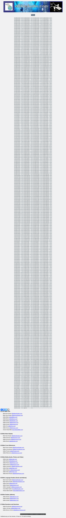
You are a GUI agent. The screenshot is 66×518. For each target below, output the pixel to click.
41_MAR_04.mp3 (17, 333)
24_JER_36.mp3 (17, 274)
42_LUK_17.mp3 (26, 342)
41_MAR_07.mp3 (45, 333)
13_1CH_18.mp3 (45, 133)
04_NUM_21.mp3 (27, 62)
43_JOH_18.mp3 (36, 350)
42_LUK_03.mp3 (45, 337)
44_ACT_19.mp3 (17, 358)
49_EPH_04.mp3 (17, 379)
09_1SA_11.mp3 (36, 98)
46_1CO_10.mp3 (45, 368)
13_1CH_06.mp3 (45, 129)
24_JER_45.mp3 (26, 276)
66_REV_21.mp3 (45, 406)
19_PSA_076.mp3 (27, 199)
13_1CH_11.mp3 (17, 132)
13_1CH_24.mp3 (26, 136)
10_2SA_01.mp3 (45, 104)
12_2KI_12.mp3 (16, 124)
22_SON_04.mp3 (36, 238)
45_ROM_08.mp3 (27, 363)
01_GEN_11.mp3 (36, 20)
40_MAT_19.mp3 (45, 327)
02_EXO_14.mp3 (45, 37)
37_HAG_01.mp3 (26, 316)
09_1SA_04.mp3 (45, 95)
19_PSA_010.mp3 (46, 176)
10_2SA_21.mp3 (45, 111)
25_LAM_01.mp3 (26, 279)
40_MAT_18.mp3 (36, 327)
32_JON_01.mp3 (26, 309)
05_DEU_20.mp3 (17, 74)
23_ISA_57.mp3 (45, 258)
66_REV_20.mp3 (36, 406)
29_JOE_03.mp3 (36, 305)
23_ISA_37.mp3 (45, 251)
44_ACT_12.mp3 (26, 355)
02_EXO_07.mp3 (17, 36)
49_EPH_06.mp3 (36, 379)
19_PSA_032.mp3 (27, 184)
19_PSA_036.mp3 (27, 186)
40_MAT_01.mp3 (26, 322)
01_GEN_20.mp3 (45, 23)
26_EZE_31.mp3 (17, 291)
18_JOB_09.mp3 (17, 163)
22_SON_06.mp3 (17, 239)
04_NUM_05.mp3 (27, 57)
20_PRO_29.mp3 (17, 233)
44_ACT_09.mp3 (36, 354)
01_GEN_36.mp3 (45, 28)
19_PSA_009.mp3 (36, 176)
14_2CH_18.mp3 (17, 144)
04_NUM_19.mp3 (46, 61)
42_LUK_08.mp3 (17, 339)
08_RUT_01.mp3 (17, 94)
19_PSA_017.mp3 (36, 179)
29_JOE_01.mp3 (17, 305)
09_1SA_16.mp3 (45, 99)
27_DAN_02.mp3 (45, 296)
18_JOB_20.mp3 (45, 166)
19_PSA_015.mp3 (17, 179)
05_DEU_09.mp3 (26, 70)
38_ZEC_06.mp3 (17, 318)
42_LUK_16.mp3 (17, 342)
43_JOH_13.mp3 (26, 348)
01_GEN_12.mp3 (45, 20)
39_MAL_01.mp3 (26, 321)
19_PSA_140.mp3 (27, 220)
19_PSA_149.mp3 (36, 222)
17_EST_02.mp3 (45, 157)
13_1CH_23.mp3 (17, 136)
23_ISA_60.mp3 (36, 259)
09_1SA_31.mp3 (36, 104)
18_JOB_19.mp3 (36, 166)
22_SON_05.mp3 (45, 238)
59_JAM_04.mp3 (26, 394)
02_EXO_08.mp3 (26, 36)
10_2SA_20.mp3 (36, 111)
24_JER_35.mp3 (45, 272)
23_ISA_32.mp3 (36, 250)
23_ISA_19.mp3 (26, 246)
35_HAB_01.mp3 (45, 313)
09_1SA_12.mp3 (45, 98)
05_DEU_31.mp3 (45, 77)
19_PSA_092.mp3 (27, 204)
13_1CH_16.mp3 (26, 133)
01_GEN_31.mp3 (36, 27)
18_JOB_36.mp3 (45, 171)
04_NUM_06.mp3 (36, 57)
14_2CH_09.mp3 (45, 140)
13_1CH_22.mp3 (45, 134)
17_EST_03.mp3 (17, 158)
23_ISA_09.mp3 (45, 242)
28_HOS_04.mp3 (26, 301)
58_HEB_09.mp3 (26, 392)
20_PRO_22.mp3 (26, 230)
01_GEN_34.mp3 (26, 28)
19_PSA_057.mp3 (36, 192)
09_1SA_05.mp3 (17, 96)
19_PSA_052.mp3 (27, 191)
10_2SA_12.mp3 (36, 108)
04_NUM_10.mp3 (36, 58)
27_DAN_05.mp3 (36, 297)
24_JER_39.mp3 (45, 274)
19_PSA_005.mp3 (36, 175)
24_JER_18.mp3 (36, 267)
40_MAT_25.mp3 (26, 330)
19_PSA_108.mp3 (27, 209)
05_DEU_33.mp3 (26, 78)
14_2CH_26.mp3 (17, 146)
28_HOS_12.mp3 (26, 304)
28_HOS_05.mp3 (36, 301)
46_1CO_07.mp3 (17, 368)
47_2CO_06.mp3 (45, 372)
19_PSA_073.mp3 (36, 197)
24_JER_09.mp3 (26, 264)
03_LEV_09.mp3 (36, 49)
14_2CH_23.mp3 (26, 145)
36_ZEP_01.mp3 (36, 314)
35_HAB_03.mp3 (26, 314)
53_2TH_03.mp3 (36, 384)
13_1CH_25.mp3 (36, 136)
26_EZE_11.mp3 (17, 284)
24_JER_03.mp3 (45, 262)
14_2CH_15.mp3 (26, 142)
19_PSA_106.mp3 (46, 208)
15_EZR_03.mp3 (26, 150)
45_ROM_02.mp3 (46, 360)
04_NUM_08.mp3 (17, 58)
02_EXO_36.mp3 (26, 45)
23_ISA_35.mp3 (26, 251)
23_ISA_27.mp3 (26, 249)
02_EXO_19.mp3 (17, 40)
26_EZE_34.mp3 (45, 291)
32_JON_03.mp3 (45, 309)
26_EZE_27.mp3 (17, 289)
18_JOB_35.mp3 (36, 171)
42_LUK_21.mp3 (26, 343)
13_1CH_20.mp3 (26, 134)
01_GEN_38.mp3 (26, 29)
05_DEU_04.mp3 (17, 69)
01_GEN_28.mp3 (45, 25)
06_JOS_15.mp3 (26, 83)
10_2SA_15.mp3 (26, 109)
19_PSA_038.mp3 (46, 186)
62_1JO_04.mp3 (36, 398)
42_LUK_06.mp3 (36, 338)
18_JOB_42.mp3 (26, 174)
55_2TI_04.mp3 (16, 388)
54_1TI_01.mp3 (45, 384)
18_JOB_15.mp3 (36, 165)
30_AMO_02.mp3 (17, 306)
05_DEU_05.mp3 (26, 69)
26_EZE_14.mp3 (45, 284)
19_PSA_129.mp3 (36, 216)
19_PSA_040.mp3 (27, 187)
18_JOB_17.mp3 (17, 166)
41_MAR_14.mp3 (36, 335)
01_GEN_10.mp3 (26, 20)
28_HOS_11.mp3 (17, 304)
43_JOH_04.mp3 (17, 346)
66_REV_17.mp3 (45, 405)
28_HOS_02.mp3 (45, 300)
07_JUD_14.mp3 (17, 91)
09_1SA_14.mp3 (26, 99)
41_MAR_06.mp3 (36, 333)
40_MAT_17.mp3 (26, 327)
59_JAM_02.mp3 (45, 393)
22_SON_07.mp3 (26, 239)
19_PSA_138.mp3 (46, 218)
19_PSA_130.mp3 (46, 216)
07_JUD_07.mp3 (26, 88)
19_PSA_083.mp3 (17, 201)
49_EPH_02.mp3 (36, 377)
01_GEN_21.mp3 (17, 24)
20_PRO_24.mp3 (45, 230)
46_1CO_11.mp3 (17, 369)
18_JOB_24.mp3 (45, 167)
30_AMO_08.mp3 (36, 308)
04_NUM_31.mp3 (46, 65)
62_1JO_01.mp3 (45, 397)
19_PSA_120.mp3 (27, 213)
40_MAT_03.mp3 (45, 322)
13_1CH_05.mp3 (36, 129)
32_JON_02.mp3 (36, 309)
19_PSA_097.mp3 (36, 205)
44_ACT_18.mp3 (45, 356)
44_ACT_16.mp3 (26, 356)
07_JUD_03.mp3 (26, 87)
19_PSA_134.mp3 (46, 217)
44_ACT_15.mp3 (17, 356)
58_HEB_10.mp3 (36, 392)
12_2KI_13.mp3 (26, 124)
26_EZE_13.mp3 (36, 284)
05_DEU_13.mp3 (26, 71)
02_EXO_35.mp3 (17, 45)
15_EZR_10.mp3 (17, 153)
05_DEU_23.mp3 (45, 74)
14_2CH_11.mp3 (26, 141)
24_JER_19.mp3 (45, 267)
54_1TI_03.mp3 (26, 385)
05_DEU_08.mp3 (17, 70)
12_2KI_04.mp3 (16, 121)
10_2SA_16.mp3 (36, 109)
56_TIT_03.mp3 (45, 388)
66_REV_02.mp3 (17, 401)
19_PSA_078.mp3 (46, 199)
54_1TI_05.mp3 (45, 385)
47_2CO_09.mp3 (36, 373)
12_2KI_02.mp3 (35, 120)
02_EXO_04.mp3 (26, 35)
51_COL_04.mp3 (36, 381)
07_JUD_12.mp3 (36, 90)
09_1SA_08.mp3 (45, 96)
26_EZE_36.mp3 (26, 292)
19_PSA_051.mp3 (17, 191)
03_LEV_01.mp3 (36, 46)
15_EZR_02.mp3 (17, 150)
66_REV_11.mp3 (26, 404)
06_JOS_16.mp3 (36, 83)
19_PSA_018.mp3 (46, 179)
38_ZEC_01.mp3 (45, 316)
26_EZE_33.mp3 (36, 291)
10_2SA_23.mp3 (26, 112)
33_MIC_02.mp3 (36, 310)
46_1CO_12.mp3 (26, 369)
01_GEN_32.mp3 (45, 27)
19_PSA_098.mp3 (46, 205)
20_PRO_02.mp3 (26, 224)
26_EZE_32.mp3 (26, 291)
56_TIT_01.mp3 (26, 388)
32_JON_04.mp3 (17, 310)
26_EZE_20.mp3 (26, 287)
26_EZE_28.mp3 (26, 289)
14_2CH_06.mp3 (17, 140)
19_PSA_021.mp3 (36, 180)
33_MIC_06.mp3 (36, 312)
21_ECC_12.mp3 (36, 237)
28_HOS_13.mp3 (36, 304)
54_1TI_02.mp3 (16, 385)
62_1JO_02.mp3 (17, 398)
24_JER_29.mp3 (26, 271)
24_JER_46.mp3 (36, 276)
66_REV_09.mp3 (45, 402)
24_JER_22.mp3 (36, 268)
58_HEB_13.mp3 (26, 393)
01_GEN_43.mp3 (36, 31)
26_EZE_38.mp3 (45, 292)
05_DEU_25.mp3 (26, 75)
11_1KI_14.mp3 (16, 117)
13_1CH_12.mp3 (26, 132)
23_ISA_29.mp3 (45, 249)
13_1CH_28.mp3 (26, 137)
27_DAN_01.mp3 (36, 296)
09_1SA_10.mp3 (26, 98)
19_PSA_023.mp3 (17, 182)
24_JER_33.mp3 (26, 272)
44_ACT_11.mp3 (17, 355)
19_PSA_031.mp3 (17, 184)
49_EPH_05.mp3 (26, 379)
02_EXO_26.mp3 (45, 41)
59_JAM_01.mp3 (36, 393)
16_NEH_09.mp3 (26, 155)
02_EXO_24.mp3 (26, 41)
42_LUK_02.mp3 (36, 337)
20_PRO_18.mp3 (26, 229)
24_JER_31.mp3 (45, 271)
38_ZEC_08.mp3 (36, 318)
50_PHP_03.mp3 (26, 380)
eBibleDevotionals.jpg (24, 514)
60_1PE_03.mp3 (26, 396)
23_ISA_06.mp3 (17, 242)
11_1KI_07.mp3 (26, 115)
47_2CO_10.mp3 (45, 373)
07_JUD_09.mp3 (45, 88)
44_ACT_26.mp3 (45, 359)
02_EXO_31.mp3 (17, 44)
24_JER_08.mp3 (17, 264)
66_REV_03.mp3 (26, 401)
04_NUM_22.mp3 (36, 62)
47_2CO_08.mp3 (26, 373)
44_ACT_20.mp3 (26, 358)
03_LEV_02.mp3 (45, 46)
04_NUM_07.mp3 (46, 57)
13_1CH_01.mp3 (36, 128)
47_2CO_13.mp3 (36, 375)
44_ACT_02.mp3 (45, 351)
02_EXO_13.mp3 (36, 37)
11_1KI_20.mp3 (35, 119)
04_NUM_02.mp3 (36, 56)
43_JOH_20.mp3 (17, 351)
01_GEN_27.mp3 (36, 25)
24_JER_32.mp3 (17, 272)
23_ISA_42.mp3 (17, 254)
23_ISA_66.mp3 (17, 262)
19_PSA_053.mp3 (36, 191)
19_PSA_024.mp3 (27, 182)
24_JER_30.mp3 (36, 271)
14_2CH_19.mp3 (26, 144)
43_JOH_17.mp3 (26, 350)
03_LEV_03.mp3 (17, 48)
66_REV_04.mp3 (36, 401)
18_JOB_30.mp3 (26, 170)
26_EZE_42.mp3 (45, 293)
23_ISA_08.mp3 (36, 242)
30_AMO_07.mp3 (27, 308)
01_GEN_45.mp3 (17, 32)
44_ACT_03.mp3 (17, 352)
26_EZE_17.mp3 (36, 285)
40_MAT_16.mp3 (17, 327)
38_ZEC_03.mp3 (26, 317)
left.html (31, 514)
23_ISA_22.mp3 (17, 247)
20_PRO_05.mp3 (17, 225)
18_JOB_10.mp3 (26, 163)
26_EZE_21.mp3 (36, 287)
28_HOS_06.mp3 (45, 301)
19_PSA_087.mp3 (17, 203)
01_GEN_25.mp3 (17, 25)
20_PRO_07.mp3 (36, 225)
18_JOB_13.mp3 (17, 165)
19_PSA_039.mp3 (17, 187)
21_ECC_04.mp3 (36, 234)
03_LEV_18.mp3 (45, 52)
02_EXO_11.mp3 (17, 37)
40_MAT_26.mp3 (36, 330)
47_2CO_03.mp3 (17, 372)
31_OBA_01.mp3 (17, 309)
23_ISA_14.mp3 (17, 245)
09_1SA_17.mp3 (17, 100)
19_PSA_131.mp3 (17, 217)
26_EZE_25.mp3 (36, 288)
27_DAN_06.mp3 (45, 297)
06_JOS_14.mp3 (17, 83)
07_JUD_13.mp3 (45, 90)
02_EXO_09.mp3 (36, 36)
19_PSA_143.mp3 (17, 221)
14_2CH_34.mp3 (17, 149)
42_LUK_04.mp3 (17, 338)
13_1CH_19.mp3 (17, 134)
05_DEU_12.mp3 (17, 71)
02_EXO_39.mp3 (17, 46)
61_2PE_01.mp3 (17, 397)
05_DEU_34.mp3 (36, 78)
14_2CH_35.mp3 (26, 149)
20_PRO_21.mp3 (17, 230)
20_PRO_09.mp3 (17, 226)
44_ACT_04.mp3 (26, 352)
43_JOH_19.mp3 (45, 350)
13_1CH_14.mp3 (45, 132)
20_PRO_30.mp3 (26, 233)
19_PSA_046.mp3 (46, 188)
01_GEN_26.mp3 (26, 25)
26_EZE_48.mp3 (26, 296)
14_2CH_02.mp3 (17, 138)
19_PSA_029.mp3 (36, 183)
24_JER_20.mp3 (17, 268)
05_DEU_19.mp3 (45, 73)
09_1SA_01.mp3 (17, 95)
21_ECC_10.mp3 (17, 237)
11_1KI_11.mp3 (26, 116)
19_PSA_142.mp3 (46, 220)
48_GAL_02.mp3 (17, 376)
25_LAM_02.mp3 (36, 279)
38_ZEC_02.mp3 (17, 317)
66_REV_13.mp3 (45, 404)
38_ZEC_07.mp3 (26, 318)
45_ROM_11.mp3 (17, 364)
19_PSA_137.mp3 (36, 218)
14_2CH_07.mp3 (26, 140)
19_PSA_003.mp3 (17, 175)
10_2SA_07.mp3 (26, 107)
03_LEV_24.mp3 (26, 54)
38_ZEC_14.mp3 (17, 321)
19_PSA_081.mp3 (36, 200)
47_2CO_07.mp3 (17, 373)
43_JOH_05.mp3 (26, 346)
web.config (42, 514)
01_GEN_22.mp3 (26, 24)
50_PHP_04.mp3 (36, 380)
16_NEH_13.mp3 (26, 157)
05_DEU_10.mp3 (36, 70)
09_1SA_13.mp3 (17, 99)
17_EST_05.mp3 (36, 158)
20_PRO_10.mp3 (26, 226)
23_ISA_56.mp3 (36, 258)
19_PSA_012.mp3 (27, 178)
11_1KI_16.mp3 (35, 117)
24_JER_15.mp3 (45, 266)
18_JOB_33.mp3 (17, 171)
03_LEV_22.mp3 (45, 53)
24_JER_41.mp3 (26, 275)
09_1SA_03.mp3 (36, 95)
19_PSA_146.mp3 (46, 221)
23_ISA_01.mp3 (45, 239)
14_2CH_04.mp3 (36, 138)
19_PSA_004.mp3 (27, 175)
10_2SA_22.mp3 (17, 112)
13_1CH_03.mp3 (17, 129)
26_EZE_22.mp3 (45, 287)
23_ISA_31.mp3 (26, 250)
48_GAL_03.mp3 (26, 376)
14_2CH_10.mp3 (17, 141)
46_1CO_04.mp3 (26, 367)
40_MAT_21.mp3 (26, 329)
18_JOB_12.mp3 (45, 163)
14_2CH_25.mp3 (45, 145)
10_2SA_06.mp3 (17, 107)
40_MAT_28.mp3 (17, 331)
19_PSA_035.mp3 (17, 186)
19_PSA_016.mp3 (27, 179)
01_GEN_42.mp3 (26, 31)
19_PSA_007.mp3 (17, 176)
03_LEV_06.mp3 (45, 48)
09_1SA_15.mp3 (36, 99)
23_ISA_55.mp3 (26, 258)
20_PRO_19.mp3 (36, 229)
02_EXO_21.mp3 (36, 40)
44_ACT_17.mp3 (36, 356)
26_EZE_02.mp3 (45, 280)
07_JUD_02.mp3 (17, 87)
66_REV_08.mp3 (36, 402)
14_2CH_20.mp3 (36, 144)
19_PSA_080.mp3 (27, 200)
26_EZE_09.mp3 (36, 283)
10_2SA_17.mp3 (45, 109)
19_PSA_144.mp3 (27, 221)
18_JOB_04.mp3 (45, 161)
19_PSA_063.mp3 (17, 195)
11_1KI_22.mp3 (16, 120)
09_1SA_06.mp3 (26, 96)
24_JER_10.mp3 (36, 264)
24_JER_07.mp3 (45, 263)
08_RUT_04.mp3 (45, 94)
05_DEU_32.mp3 (17, 78)
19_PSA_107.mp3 (17, 209)
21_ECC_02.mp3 (17, 234)
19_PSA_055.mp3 (17, 192)
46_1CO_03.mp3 (17, 367)
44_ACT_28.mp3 (26, 360)
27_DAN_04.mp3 (26, 297)
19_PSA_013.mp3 (36, 178)
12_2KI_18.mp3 (35, 125)
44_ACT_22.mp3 (45, 358)
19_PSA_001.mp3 (36, 174)
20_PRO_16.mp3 (45, 228)
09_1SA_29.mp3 (17, 104)
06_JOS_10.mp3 (17, 82)
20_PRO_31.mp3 (36, 233)
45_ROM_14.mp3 (46, 364)
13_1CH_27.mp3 (17, 137)
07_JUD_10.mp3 (17, 90)
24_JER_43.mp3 (45, 275)
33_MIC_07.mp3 (45, 312)
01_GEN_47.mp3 (36, 32)
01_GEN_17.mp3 (17, 23)
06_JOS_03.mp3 (26, 79)
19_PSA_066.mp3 (46, 195)
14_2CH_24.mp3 (36, 145)
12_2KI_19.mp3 (45, 125)
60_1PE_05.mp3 (45, 396)
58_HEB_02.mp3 (36, 389)
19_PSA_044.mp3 (27, 188)
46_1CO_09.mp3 (36, 368)
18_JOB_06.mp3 (26, 162)
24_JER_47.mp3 (45, 276)
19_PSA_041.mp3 (36, 187)
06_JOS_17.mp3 (45, 83)
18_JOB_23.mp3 (36, 167)
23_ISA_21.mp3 (45, 246)
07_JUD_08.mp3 (36, 88)
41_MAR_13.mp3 (26, 335)
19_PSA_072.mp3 (27, 197)
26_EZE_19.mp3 (17, 287)
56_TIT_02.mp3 (35, 388)
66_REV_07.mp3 (26, 402)
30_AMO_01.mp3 (46, 305)
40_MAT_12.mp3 (17, 326)
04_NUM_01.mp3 (27, 56)
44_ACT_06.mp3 (45, 352)
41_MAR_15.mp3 (45, 335)
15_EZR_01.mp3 (45, 149)
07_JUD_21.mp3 (45, 92)
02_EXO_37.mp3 (36, 45)
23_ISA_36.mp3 (36, 251)
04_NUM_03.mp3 (46, 56)
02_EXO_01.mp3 (36, 33)
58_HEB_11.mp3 (45, 392)
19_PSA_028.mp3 (27, 183)
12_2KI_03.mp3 (45, 120)
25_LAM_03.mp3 (45, 279)
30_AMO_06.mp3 (17, 308)
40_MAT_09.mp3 (26, 325)
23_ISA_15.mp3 (26, 245)
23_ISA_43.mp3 (26, 254)
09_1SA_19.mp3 (36, 100)
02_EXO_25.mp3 (36, 41)
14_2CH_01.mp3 (45, 137)
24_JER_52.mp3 (17, 279)
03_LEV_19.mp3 (17, 53)
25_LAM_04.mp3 (17, 280)
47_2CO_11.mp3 (17, 375)
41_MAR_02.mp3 (36, 331)
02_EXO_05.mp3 (36, 35)
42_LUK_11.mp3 (45, 339)
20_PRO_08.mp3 (45, 225)
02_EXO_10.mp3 (45, 36)
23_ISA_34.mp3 (17, 251)
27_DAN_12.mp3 (26, 300)
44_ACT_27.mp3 (17, 360)
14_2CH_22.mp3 (17, 145)
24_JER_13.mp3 (26, 266)
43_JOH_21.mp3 (26, 351)
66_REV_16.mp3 (36, 405)
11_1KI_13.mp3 (45, 116)
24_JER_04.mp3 (17, 263)
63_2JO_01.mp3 (17, 400)
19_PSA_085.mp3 (36, 201)
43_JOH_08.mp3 (17, 347)
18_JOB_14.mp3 (26, 165)
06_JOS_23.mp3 (26, 86)
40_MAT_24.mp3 (17, 330)
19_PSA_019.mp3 (17, 180)
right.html (36, 514)
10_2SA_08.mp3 (36, 107)
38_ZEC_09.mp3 (45, 318)
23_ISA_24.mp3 (36, 247)
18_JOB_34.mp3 (26, 171)
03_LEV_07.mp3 (17, 49)
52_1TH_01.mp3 (45, 381)
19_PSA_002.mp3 (46, 174)
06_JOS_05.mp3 (45, 79)
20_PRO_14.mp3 (26, 228)
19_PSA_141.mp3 (36, 220)
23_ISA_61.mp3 (45, 259)
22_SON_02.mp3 (17, 238)
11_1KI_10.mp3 (16, 116)
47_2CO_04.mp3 (26, 372)
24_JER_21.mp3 (26, 268)
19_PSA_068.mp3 (27, 196)
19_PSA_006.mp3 (46, 175)
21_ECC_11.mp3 (26, 237)
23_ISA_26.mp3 (17, 249)
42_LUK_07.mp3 (45, 338)
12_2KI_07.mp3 (45, 121)
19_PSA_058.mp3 (46, 192)
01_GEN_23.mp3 (36, 24)
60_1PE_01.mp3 (45, 394)
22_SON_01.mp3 (45, 237)
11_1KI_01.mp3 (45, 112)
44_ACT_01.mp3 (36, 351)
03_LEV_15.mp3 (17, 52)
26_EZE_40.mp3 (26, 293)
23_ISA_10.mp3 (17, 243)
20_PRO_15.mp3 (36, 228)
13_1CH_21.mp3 (36, 134)
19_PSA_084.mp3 (27, 201)
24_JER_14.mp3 (36, 266)
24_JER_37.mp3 (26, 274)
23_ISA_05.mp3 (45, 241)
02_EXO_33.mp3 (36, 44)
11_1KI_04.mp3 (35, 113)
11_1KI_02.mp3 (16, 113)
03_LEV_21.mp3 (36, 53)
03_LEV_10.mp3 (45, 49)
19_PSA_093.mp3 (36, 204)
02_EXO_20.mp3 (26, 40)
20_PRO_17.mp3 (17, 229)
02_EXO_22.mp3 (45, 40)
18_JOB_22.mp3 (26, 167)
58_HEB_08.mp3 (17, 392)
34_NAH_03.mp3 (36, 313)
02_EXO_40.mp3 (26, 46)
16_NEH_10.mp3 (36, 155)
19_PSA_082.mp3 (46, 200)
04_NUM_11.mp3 (46, 58)
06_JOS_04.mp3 (36, 79)
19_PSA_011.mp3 (17, 178)
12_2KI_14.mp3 (35, 124)
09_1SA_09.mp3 (17, 98)
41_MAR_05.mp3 (26, 333)
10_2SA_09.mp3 (45, 107)
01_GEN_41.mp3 (17, 31)
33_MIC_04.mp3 (17, 312)
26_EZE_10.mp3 (45, 283)
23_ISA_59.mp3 (26, 259)
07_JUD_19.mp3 (26, 92)
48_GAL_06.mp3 (17, 377)
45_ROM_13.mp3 (36, 364)
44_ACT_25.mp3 (36, 359)
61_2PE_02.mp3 (26, 397)
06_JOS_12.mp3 (36, 82)
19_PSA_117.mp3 (36, 212)
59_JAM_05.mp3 (36, 394)
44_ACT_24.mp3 (26, 359)
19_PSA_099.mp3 (17, 207)
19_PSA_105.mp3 (36, 208)
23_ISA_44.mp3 (36, 254)
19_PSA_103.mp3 (17, 208)
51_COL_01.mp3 (45, 380)
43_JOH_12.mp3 (17, 348)
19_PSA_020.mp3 (27, 180)
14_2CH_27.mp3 (26, 146)
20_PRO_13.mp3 (17, 228)
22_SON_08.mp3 (36, 239)
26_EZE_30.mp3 (45, 289)
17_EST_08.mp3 (26, 159)
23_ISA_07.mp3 (26, 242)
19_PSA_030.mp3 (46, 183)
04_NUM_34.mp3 (36, 66)
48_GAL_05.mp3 (45, 376)
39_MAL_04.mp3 (17, 322)
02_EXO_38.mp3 (45, 45)
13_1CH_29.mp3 (36, 137)
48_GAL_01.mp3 (45, 375)
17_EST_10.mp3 (45, 159)
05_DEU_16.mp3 (17, 73)
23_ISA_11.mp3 (26, 243)
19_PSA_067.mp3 (17, 196)
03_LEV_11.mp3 (17, 50)
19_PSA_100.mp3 (27, 207)
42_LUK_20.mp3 (17, 343)
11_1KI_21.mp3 (45, 119)
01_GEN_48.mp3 (45, 32)
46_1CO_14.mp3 (45, 369)
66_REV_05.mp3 (45, 401)
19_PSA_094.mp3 (46, 204)
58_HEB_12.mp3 (17, 393)
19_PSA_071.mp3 (17, 197)
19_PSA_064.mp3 (27, 195)
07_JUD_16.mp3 (36, 91)
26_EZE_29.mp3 (36, 289)
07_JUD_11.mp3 (26, 90)
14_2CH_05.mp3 (45, 138)
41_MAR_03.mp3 (45, 331)
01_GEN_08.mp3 (45, 19)
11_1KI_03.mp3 (26, 113)
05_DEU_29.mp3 (26, 77)
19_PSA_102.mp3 (46, 207)
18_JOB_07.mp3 (36, 162)
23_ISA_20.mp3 (36, 246)
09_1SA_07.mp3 (36, 96)
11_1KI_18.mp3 (16, 119)
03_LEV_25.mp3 (36, 54)
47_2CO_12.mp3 (26, 375)
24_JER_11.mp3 (45, 264)
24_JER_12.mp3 (17, 266)
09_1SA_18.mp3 (26, 100)
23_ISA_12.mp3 (36, 243)
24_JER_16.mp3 (17, 267)
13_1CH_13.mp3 (36, 132)
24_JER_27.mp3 (45, 270)
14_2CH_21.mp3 (45, 144)
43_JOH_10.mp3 (36, 347)
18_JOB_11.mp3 (36, 163)
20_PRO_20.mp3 (45, 229)
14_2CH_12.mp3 (36, 141)
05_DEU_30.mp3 (36, 77)
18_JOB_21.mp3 (17, 167)
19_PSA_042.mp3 (46, 187)
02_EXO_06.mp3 (45, 35)
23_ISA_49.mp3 (45, 255)
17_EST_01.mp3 (36, 157)
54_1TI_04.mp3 (35, 385)
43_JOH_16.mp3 (17, 350)
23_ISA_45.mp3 (45, 254)
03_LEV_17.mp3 (36, 52)
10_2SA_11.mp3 (26, 108)
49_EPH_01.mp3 (26, 377)
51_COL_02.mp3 (17, 381)
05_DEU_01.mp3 (26, 67)
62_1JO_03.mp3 (26, 398)
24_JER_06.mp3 (36, 263)
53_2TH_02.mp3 (26, 384)
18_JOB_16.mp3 (45, 165)
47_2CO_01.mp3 (36, 371)
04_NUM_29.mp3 (27, 65)
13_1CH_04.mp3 (26, 129)
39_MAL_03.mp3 (45, 321)
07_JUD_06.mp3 (17, 88)
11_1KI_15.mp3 (26, 117)
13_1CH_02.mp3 (45, 128)
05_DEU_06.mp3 (36, 69)
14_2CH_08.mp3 (36, 140)
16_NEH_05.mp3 (26, 154)
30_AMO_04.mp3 (36, 306)
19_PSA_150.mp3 (46, 222)
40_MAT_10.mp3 (36, 325)
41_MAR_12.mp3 (17, 335)
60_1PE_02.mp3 (17, 396)
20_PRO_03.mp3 (36, 224)
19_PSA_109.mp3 (36, 209)
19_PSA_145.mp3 (36, 221)
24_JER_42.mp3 (36, 275)
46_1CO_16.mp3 (26, 371)
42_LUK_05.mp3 (26, 338)
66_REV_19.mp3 (26, 406)
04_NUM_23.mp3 (46, 62)
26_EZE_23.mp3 (17, 288)
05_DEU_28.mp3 (17, 77)
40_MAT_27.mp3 (45, 330)
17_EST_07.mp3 (17, 159)
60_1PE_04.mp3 (36, 396)
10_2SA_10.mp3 (17, 108)
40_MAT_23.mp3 (45, 329)
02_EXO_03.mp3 (17, 35)
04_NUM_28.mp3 (17, 65)
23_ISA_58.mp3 (17, 259)
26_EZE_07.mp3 (17, 283)
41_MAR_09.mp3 (26, 334)
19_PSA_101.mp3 (36, 207)
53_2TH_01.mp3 (17, 384)
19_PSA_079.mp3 (17, 200)
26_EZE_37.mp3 (36, 292)
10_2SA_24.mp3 (36, 112)
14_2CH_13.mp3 (45, 141)
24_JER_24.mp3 (17, 270)
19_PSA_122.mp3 (46, 213)
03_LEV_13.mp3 (36, 50)
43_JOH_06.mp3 (36, 346)
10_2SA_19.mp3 (26, 111)
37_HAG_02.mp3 (36, 316)
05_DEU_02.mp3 (36, 67)
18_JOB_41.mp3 (17, 174)
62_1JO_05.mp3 (45, 398)
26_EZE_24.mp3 (26, 288)
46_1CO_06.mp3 (45, 367)
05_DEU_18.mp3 (36, 73)
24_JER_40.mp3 (17, 275)
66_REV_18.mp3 (17, 406)
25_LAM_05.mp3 (26, 280)
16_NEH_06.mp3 (36, 154)
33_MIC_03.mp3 (45, 310)
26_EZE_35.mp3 (17, 292)
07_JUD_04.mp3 (36, 87)
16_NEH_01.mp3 (26, 153)
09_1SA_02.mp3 (26, 95)
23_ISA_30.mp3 (17, 250)
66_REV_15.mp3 (26, 405)
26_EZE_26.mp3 (45, 288)
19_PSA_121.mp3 (36, 213)
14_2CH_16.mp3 (36, 142)
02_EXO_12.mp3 (26, 37)
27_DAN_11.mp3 (17, 300)
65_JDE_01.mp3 (36, 400)
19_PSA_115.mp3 (17, 212)
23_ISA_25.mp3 (45, 247)
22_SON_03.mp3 (26, 238)
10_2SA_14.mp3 (17, 109)
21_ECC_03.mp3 (26, 234)
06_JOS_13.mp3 (45, 82)
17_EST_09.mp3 (36, 159)
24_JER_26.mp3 (36, 270)
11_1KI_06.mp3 (16, 115)
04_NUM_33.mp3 (27, 66)
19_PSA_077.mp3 (36, 199)
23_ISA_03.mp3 (26, 241)
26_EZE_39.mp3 (17, 293)
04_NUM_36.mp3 (17, 67)
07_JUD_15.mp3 (26, 91)
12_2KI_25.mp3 (26, 128)
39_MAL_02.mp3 (36, 321)
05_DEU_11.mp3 (45, 70)
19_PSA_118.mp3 (46, 212)
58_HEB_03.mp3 (45, 389)
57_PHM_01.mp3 (17, 389)
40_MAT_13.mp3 (26, 326)
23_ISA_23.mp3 (26, 247)
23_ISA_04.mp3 (36, 241)
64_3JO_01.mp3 (26, 400)
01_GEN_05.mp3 (17, 19)
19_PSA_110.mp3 (46, 209)
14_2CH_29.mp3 (45, 146)
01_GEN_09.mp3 (17, 20)
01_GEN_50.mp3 (26, 33)
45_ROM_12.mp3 (27, 364)
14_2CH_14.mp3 (17, 142)
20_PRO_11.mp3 (36, 226)
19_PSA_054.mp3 (46, 191)
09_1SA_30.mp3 (26, 104)
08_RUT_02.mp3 (26, 94)
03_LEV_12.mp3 (26, 50)
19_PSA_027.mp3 (17, 183)
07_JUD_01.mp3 (45, 86)
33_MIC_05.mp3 (26, 312)
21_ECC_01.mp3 (45, 233)
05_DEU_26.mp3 (36, 75)
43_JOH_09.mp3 (26, 347)
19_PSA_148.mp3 (27, 222)
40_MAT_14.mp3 (36, 326)
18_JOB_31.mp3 (36, 170)
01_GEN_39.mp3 (36, 29)
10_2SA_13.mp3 (45, 108)
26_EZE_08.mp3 (26, 283)
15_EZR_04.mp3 (36, 150)
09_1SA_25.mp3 (17, 103)
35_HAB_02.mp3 (17, 314)
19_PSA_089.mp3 (36, 203)
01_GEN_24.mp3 (45, 24)
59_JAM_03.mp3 (17, 394)
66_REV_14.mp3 (17, 405)
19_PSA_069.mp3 (36, 196)
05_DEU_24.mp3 (17, 75)
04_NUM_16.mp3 (17, 61)
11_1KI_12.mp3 (35, 116)
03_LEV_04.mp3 (26, 48)
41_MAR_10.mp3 (36, 334)
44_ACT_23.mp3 (17, 359)
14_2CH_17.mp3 (45, 142)
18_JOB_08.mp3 (45, 162)
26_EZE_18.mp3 (45, 285)
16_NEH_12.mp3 (17, 157)
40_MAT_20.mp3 (17, 329)
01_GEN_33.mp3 (17, 28)
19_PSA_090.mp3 (46, 203)
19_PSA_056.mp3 (27, 192)
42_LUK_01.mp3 (26, 337)
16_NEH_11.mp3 (45, 155)
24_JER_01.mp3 (26, 262)
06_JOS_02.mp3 (17, 79)
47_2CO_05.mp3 (36, 372)
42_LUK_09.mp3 (26, 339)
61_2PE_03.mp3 (36, 397)
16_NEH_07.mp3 (45, 154)
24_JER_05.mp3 (26, 263)
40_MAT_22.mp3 (36, 329)
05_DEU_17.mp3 (26, 73)
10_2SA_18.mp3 (17, 111)
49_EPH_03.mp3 (45, 377)
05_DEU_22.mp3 (36, 74)
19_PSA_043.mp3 (17, 188)
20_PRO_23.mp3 (36, 230)
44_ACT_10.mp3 (45, 354)
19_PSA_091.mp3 (17, 204)
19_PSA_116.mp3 (27, 212)
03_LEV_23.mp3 (17, 54)
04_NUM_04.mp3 (17, 57)
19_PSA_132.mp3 (27, 217)
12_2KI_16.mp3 (16, 125)
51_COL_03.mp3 (26, 381)
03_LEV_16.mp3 (26, 52)
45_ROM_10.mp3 (46, 363)
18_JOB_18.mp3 (26, 166)
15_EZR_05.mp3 (45, 150)
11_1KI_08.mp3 (35, 115)
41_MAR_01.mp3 (26, 331)
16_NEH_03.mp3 (45, 153)
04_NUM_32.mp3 (17, 66)
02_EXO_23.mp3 (17, 41)
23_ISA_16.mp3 (36, 245)
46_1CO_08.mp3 (26, 368)
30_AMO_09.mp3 (46, 308)
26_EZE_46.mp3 (45, 295)
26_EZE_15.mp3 (17, 285)
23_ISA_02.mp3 (17, 241)
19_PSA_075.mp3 (17, 199)
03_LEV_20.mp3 (26, 53)
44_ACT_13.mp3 (36, 355)
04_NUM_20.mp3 (17, 62)
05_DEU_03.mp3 (45, 67)
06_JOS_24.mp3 (36, 86)
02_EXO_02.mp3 (45, 33)
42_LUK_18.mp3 (36, 342)
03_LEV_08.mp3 (26, 49)
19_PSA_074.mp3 (46, 197)
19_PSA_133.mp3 (36, 217)
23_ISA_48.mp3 (36, 255)
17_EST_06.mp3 (45, 158)
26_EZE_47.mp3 (17, 296)
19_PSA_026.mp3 (46, 182)
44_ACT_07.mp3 (17, 354)
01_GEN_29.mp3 (17, 27)
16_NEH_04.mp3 (17, 154)
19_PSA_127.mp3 (17, 216)
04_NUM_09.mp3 (27, 58)
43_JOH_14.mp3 (36, 348)
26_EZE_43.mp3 (17, 295)
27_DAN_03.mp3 (17, 297)
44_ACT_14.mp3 (45, 355)
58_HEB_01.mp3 (26, 389)
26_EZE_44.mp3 (26, 295)
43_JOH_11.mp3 (45, 347)
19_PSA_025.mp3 (36, 182)
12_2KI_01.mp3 (26, 120)
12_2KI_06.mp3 (35, 121)
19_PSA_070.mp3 (46, 196)
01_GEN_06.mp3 (26, 19)
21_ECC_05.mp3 (45, 234)
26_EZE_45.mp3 (36, 295)
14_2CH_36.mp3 (36, 149)
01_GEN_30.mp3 (26, 27)
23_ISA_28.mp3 (36, 249)
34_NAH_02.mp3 (26, 313)
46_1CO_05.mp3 (36, 367)
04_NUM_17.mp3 (27, 61)
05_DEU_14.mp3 (36, 71)
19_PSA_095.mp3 (17, 205)
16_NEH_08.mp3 (17, 155)
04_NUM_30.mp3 (36, 65)
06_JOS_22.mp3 (17, 86)
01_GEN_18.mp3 (26, 23)
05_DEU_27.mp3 (45, 75)
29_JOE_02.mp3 (26, 305)
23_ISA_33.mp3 (45, 250)
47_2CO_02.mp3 (45, 371)
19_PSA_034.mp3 (46, 184)
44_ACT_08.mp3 (26, 354)
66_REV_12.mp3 (36, 404)
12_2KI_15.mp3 (45, 124)
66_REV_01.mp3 (45, 400)
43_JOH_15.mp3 (45, 348)
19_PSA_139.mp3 (17, 220)
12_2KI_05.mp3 (26, 121)
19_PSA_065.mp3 (36, 195)
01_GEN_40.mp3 (45, 29)
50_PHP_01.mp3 (45, 379)
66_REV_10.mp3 (17, 404)
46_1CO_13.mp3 (36, 369)
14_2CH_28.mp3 (36, 146)
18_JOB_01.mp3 (17, 161)
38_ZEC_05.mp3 (45, 317)
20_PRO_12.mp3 (45, 226)
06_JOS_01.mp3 (45, 78)
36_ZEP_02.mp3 (45, 314)
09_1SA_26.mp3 (26, 103)
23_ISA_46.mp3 (17, 255)
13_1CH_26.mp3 (45, 136)
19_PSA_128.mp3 (27, 216)
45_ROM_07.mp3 (17, 363)
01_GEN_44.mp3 (45, 31)
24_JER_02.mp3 (36, 262)
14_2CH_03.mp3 (26, 138)
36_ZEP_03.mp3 (17, 316)
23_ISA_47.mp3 (26, 255)
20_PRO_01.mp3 (17, 224)
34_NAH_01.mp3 (17, 313)
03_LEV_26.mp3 (45, 54)
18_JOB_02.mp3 (26, 161)
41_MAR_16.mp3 (17, 337)
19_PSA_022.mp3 (46, 180)
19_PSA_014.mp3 (46, 178)
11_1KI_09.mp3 (45, 115)
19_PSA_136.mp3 (27, 218)
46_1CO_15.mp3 (17, 371)
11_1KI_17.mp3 (45, 117)
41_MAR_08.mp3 (17, 334)
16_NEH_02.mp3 (36, 153)
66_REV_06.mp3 (17, 402)
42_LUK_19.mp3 (45, 342)
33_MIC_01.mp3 (26, 310)
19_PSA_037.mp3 (36, 186)
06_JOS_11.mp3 (26, 82)
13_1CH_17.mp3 (36, 133)
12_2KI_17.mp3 (26, 125)
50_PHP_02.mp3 (17, 380)
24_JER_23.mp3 (45, 268)
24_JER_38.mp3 (36, 274)
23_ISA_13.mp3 (45, 243)
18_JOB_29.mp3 (17, 170)
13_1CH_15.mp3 (17, 133)
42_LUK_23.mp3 (45, 343)
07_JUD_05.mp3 (45, 87)
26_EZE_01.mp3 (36, 280)
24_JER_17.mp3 (26, 267)
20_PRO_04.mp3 (45, 224)
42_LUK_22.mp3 (36, 343)
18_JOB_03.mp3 (36, 161)
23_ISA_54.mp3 (17, 258)
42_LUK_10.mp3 (36, 339)
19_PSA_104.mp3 (27, 208)
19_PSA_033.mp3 (36, 184)
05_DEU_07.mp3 (45, 69)
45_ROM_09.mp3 (36, 363)
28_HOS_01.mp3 (36, 300)
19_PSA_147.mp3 (17, 222)
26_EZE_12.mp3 (26, 284)
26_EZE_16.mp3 (26, 285)
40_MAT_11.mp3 (45, 325)
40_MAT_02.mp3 (36, 322)
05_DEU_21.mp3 (26, 74)
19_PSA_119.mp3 (17, 213)
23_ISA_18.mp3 (17, 246)
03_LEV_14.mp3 (45, 50)
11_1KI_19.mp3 (26, 119)
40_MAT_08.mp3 (17, 325)
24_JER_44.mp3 (17, 276)
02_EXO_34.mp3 (45, 44)
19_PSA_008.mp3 (27, 176)
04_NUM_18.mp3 (36, 61)
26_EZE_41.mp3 (36, 293)
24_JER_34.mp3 (36, 272)
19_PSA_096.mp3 (27, 205)
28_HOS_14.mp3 (45, 304)
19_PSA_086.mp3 (46, 201)
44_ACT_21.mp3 (36, 358)
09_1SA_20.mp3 (45, 100)
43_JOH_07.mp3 (45, 346)
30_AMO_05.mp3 (46, 306)
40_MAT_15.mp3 (45, 326)
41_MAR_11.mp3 (45, 334)
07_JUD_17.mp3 (45, 91)
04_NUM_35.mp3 (46, 66)
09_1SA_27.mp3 (36, 103)
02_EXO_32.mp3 (26, 44)
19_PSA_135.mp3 (17, 218)
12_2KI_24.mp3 (16, 128)
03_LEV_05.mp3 (36, 48)
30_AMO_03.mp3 (27, 306)
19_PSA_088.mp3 (27, 203)
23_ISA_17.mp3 (45, 245)
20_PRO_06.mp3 (26, 225)
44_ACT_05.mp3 (36, 352)
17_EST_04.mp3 (26, 158)
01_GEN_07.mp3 (36, 19)
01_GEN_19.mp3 (36, 23)
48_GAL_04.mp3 (36, 376)
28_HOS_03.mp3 (17, 301)
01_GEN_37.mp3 (17, 29)
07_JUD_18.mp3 (17, 92)
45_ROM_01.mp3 (36, 360)
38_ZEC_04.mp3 (36, 317)
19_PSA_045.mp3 (36, 188)
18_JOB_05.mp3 (17, 162)
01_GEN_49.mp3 (17, 33)
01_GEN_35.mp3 (36, 28)
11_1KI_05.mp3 (45, 113)
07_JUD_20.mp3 (36, 92)
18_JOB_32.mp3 (45, 170)
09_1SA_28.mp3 (45, 103)
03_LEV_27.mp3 (17, 56)
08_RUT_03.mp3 (36, 94)
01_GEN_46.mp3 (26, 32)
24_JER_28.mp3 (17, 271)
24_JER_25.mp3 (26, 270)
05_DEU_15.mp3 (45, 71)
